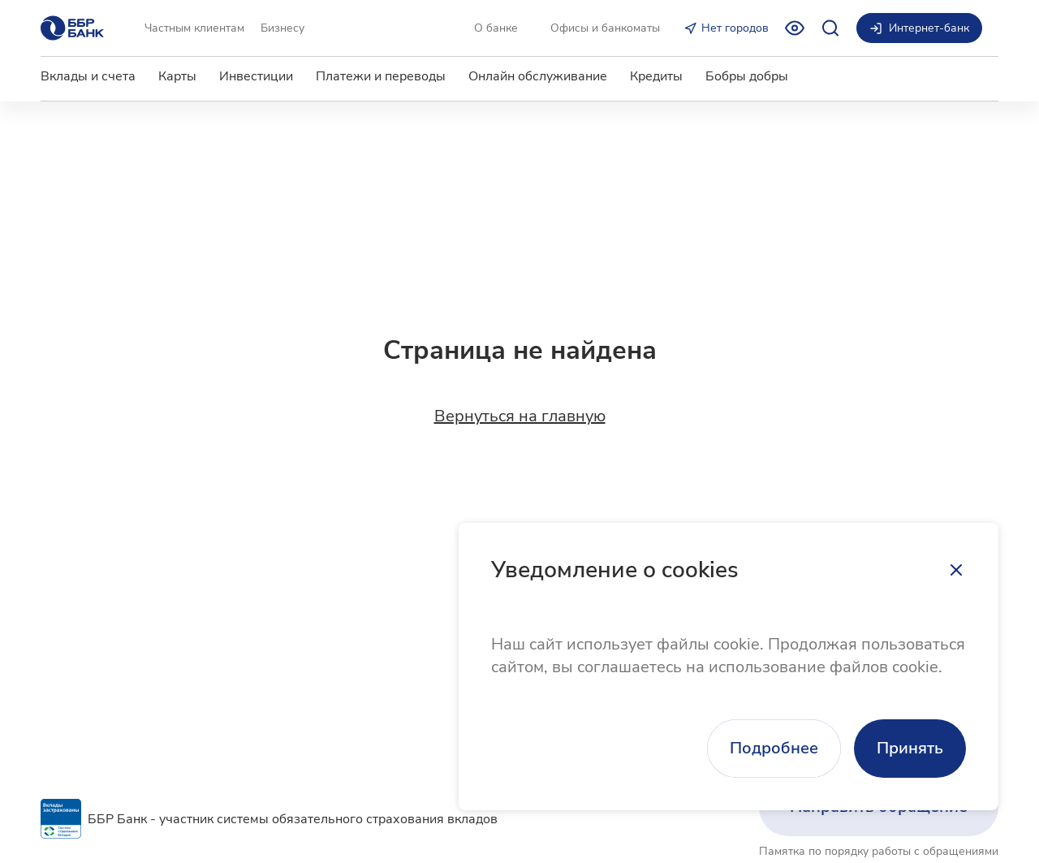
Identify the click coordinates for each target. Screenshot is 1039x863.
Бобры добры (746, 76)
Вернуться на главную (520, 416)
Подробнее (774, 748)
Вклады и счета (88, 76)
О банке (496, 28)
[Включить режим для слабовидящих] (794, 28)
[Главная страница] (72, 28)
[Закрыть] (956, 570)
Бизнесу (282, 28)
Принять (910, 748)
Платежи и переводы (381, 76)
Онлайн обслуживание (537, 76)
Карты (177, 76)
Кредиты (656, 76)
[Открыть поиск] (830, 28)
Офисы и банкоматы (605, 28)
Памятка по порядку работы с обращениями (878, 851)
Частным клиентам (194, 28)
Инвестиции (256, 76)
